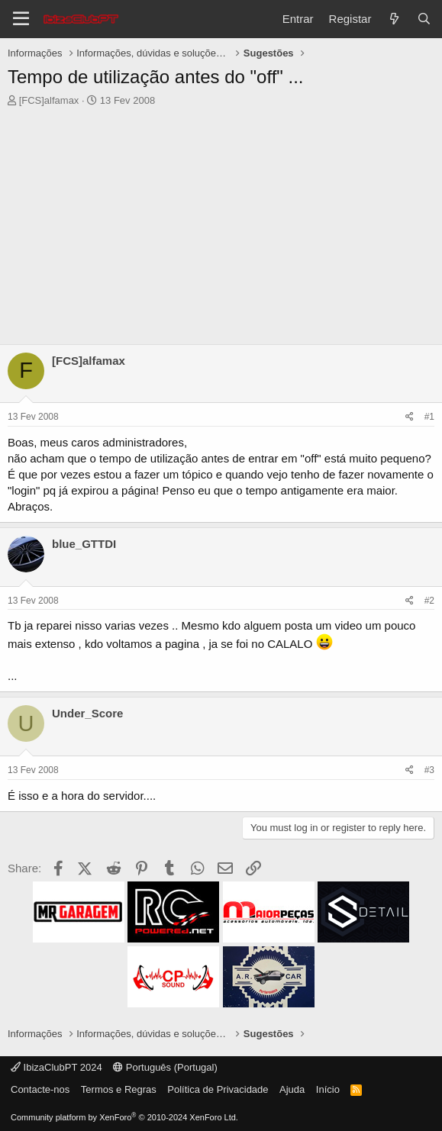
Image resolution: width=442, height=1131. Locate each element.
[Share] (409, 417)
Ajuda (292, 1089)
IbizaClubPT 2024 (56, 1067)
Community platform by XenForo (124, 1117)
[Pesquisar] (424, 19)
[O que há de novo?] (393, 19)
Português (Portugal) (165, 1067)
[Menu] (21, 19)
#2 (429, 600)
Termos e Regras (118, 1089)
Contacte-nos (40, 1089)
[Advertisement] (221, 222)
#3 (429, 770)
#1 (429, 416)
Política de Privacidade (217, 1089)
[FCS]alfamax (49, 100)
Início (328, 1089)
